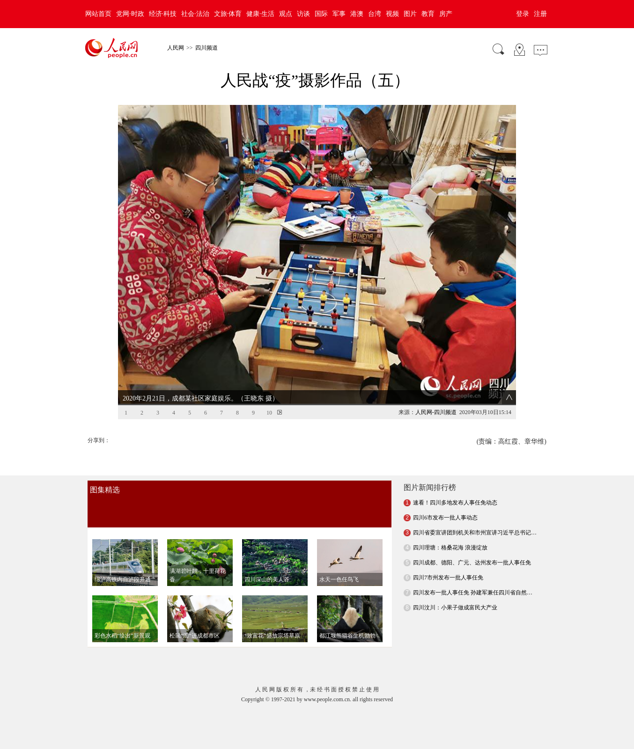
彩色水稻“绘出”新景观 (122, 618)
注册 (540, 13)
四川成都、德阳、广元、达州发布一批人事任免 (472, 544)
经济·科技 (163, 13)
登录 (522, 13)
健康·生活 (260, 13)
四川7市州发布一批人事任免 (448, 559)
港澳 (356, 13)
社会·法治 (195, 13)
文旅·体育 (228, 13)
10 (269, 395)
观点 (285, 13)
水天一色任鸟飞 (339, 561)
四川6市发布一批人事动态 (445, 500)
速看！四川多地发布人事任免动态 (455, 485)
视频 (392, 13)
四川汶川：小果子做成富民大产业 (455, 589)
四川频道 (206, 47)
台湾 (374, 13)
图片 (410, 13)
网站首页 (98, 13)
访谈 (303, 13)
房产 (445, 13)
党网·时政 (130, 13)
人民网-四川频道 (436, 394)
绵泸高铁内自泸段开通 (123, 561)
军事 (339, 13)
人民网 (175, 47)
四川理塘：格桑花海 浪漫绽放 (450, 530)
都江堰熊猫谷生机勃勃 (347, 618)
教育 (428, 13)
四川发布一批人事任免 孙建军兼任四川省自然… (472, 574)
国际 (321, 13)
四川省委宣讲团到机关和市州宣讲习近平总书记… (475, 515)
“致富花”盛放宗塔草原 (272, 618)
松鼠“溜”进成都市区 (195, 618)
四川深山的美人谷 (266, 561)
